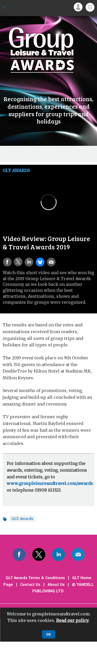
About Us (56, 584)
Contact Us (30, 584)
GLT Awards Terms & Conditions (35, 577)
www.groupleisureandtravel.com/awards (50, 483)
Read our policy (72, 620)
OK (48, 634)
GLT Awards (16, 170)
